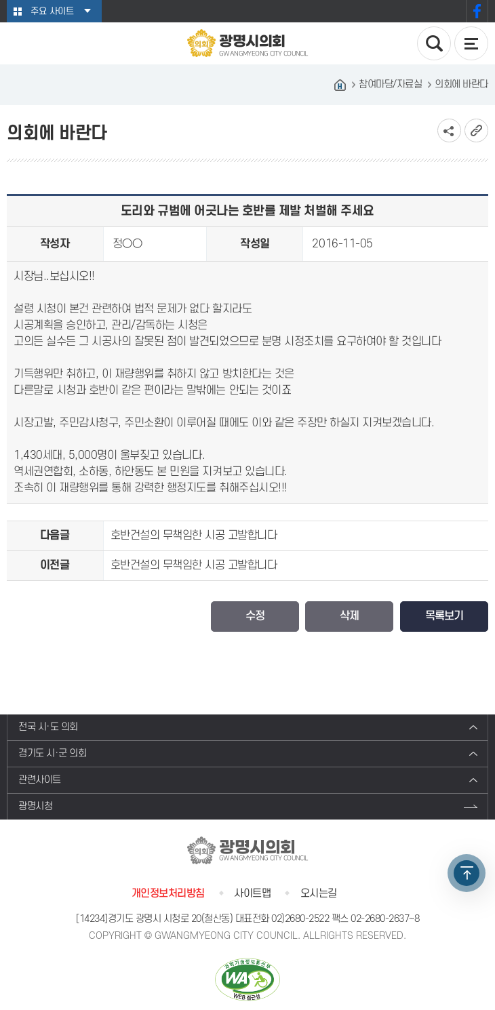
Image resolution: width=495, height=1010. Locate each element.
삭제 (349, 616)
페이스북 (477, 11)
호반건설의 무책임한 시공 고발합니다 (194, 535)
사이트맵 (252, 893)
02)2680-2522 (300, 919)
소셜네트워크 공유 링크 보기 (449, 130)
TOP (466, 873)
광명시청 (35, 806)
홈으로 (340, 85)
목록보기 (444, 616)
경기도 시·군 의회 (52, 753)
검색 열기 (434, 43)
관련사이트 (39, 780)
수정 (254, 616)
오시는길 (318, 893)
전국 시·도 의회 (48, 727)
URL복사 (476, 130)
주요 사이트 (52, 11)
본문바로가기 (0, 0)
